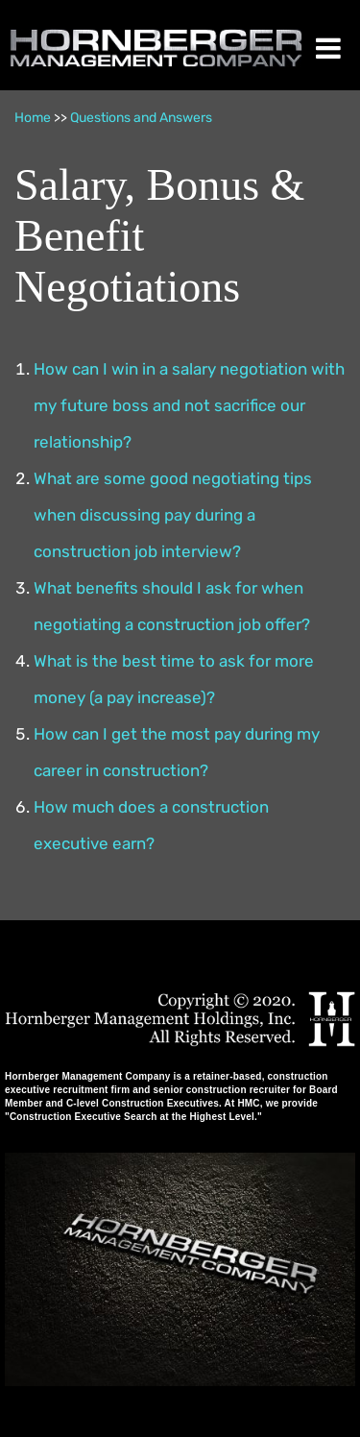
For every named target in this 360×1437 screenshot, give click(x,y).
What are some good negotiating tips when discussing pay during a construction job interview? (173, 515)
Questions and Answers (141, 118)
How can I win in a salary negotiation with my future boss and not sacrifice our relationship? (189, 405)
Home (32, 118)
